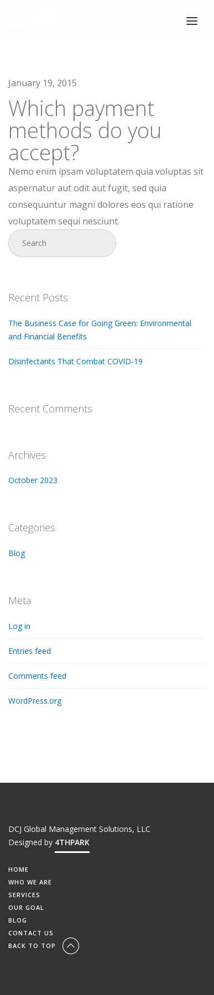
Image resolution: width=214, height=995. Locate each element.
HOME (18, 869)
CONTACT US (31, 933)
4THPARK (72, 842)
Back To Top (44, 945)
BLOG (17, 920)
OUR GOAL (26, 907)
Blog (16, 553)
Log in (19, 626)
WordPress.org (34, 700)
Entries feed (29, 651)
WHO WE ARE (30, 882)
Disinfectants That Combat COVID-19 (75, 361)
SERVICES (24, 895)
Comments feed (37, 676)
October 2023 (33, 480)
